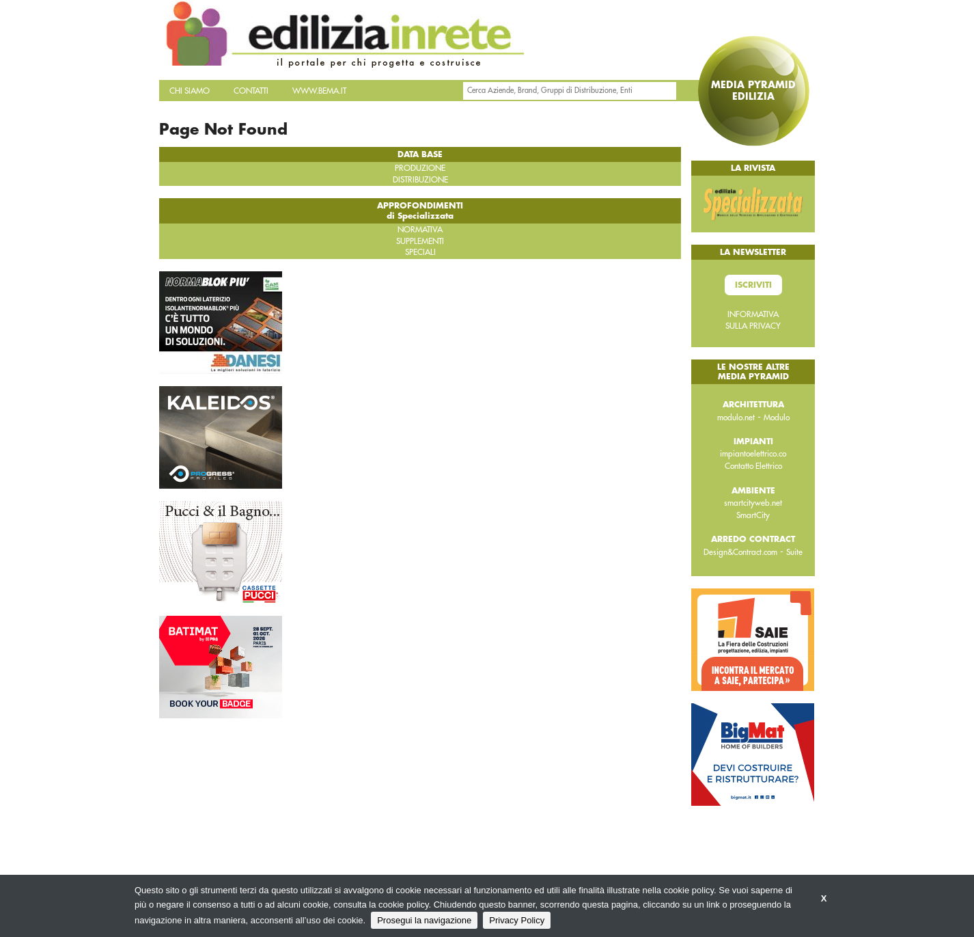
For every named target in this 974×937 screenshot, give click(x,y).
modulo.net (736, 417)
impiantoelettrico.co (753, 454)
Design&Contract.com (740, 552)
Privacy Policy (516, 920)
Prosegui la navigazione (424, 920)
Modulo (777, 417)
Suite (794, 552)
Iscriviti (753, 285)
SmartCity (753, 515)
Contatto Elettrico (753, 466)
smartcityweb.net (753, 503)
